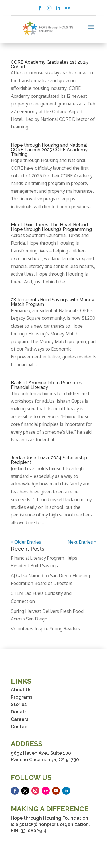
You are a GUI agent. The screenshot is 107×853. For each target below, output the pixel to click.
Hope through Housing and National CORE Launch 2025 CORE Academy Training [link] (49, 149)
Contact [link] (20, 726)
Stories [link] (19, 704)
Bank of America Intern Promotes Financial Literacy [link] (46, 385)
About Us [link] (21, 689)
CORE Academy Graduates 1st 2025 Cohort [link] (49, 64)
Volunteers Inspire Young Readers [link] (45, 629)
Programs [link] (21, 697)
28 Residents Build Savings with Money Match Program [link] (52, 302)
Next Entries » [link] (82, 542)
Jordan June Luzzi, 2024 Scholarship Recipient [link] (49, 460)
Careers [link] (19, 719)
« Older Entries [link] (26, 542)
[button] (40, 8)
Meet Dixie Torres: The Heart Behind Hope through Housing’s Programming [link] (51, 227)
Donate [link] (19, 712)
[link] (48, 28)
